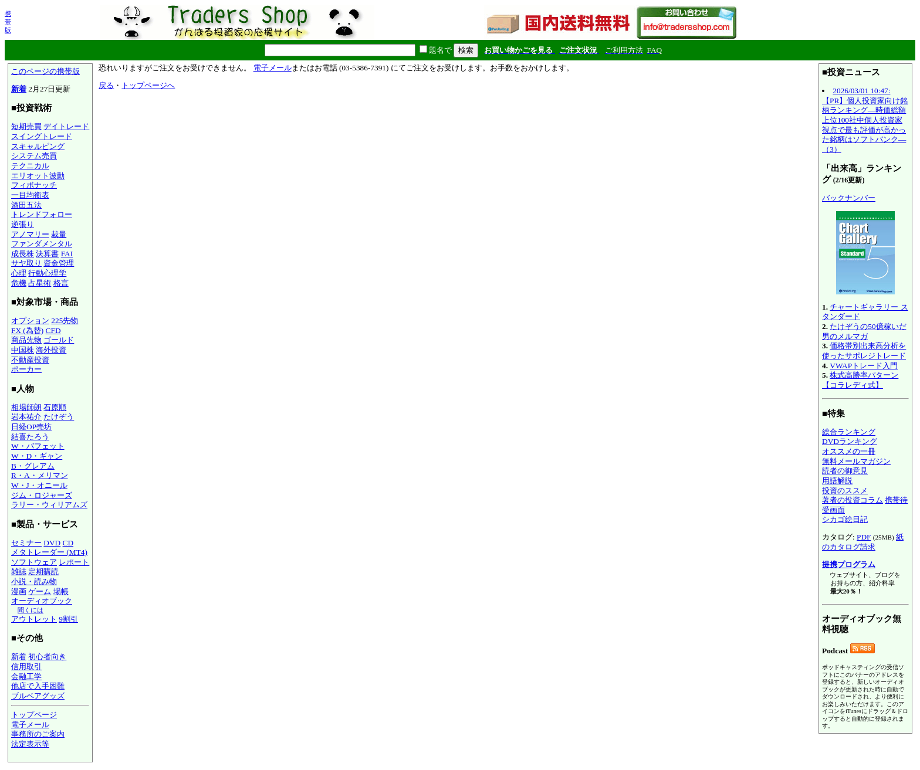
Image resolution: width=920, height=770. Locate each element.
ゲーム (39, 591)
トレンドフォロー (41, 214)
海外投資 (51, 349)
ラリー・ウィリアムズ (49, 504)
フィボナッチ (34, 185)
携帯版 (8, 21)
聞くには (30, 609)
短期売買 (26, 126)
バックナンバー (848, 198)
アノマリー (30, 234)
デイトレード (66, 126)
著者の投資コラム (852, 500)
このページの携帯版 (45, 71)
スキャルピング (38, 146)
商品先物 (26, 339)
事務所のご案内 (38, 734)
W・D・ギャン (36, 456)
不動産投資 (30, 359)
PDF (864, 536)
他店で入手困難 (38, 685)
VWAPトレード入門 (864, 365)
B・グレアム (33, 466)
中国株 (22, 349)
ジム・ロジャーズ (41, 495)
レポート (74, 562)
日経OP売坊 (31, 426)
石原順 (54, 407)
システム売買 (34, 155)
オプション (30, 320)
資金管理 (58, 263)
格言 (61, 283)
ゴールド (58, 339)
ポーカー (26, 369)
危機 (18, 283)
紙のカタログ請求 (863, 541)
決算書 (47, 253)
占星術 (39, 283)
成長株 (22, 253)
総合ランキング (848, 432)
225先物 (64, 320)
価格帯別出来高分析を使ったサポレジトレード (864, 350)
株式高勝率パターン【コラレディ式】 (860, 380)
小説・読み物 (34, 581)
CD (68, 542)
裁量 (58, 234)
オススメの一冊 (848, 451)
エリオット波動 (38, 175)
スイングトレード (41, 136)
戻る (106, 85)
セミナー (26, 542)
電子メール (30, 724)
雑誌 (18, 571)
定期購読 (43, 571)
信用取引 (26, 666)
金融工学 (26, 676)
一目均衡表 (30, 195)
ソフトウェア (34, 562)
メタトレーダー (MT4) (49, 552)
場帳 (61, 591)
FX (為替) (27, 330)
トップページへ (148, 85)
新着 (18, 88)
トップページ (34, 714)
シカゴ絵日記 (845, 519)
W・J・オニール (39, 485)
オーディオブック (41, 600)
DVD (51, 542)
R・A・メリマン (39, 475)
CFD (53, 330)
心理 (18, 273)
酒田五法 (26, 205)
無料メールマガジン (856, 461)
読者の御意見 (845, 470)
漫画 (18, 591)
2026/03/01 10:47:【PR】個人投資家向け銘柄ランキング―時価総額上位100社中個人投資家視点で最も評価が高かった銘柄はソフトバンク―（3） (865, 120)
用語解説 (837, 480)
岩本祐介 (26, 416)
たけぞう (58, 416)
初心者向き (47, 656)
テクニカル (30, 165)
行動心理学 (47, 273)
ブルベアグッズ (38, 695)
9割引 (68, 619)
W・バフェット (38, 446)
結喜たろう (30, 436)
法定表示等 (30, 744)
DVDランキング (849, 441)
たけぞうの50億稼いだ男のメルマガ (864, 331)
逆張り (22, 224)
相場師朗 (26, 407)
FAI (67, 253)
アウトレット (34, 619)
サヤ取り (26, 263)
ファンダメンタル (41, 243)
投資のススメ (845, 490)
